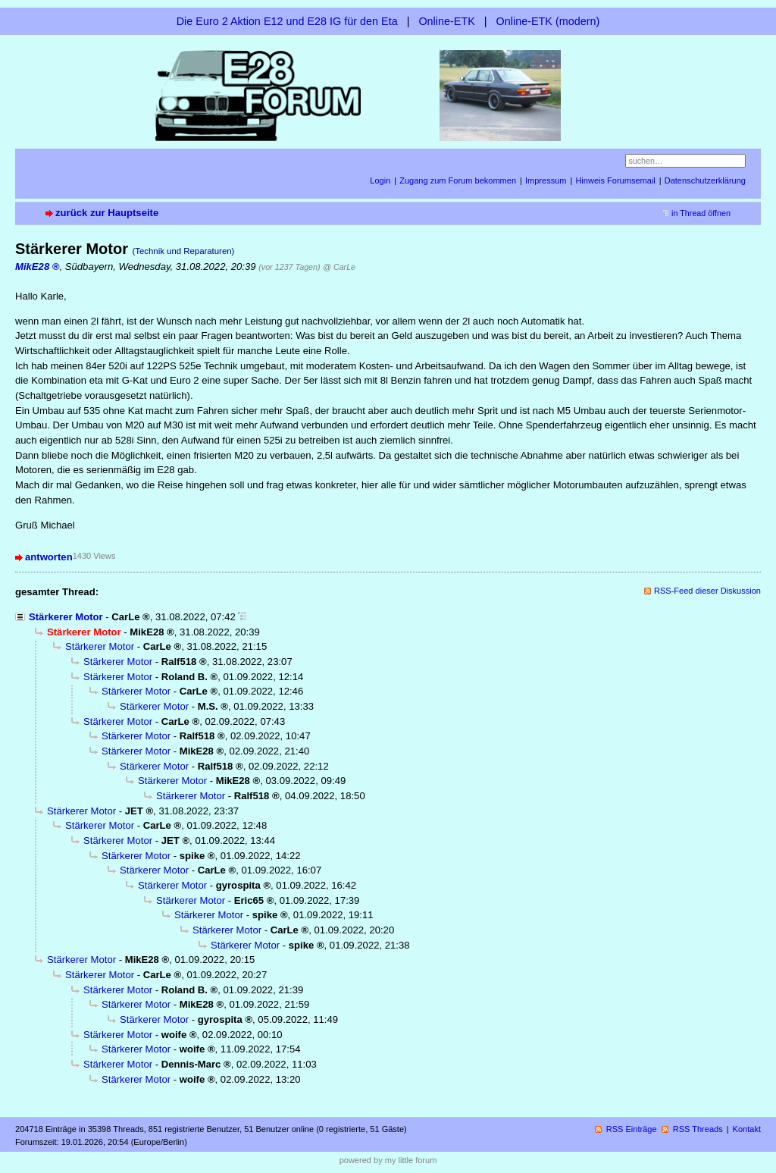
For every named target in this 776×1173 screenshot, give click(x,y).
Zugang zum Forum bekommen (457, 180)
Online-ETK (446, 21)
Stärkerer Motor (66, 617)
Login (380, 180)
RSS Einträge (631, 1129)
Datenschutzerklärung (705, 180)
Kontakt (747, 1129)
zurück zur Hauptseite (106, 212)
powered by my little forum (388, 1160)
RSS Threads (698, 1129)
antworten (49, 557)
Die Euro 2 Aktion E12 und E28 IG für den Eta (287, 21)
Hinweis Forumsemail (615, 180)
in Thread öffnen (701, 213)
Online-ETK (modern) (548, 21)
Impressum (546, 180)
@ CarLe (339, 266)
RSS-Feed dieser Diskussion (707, 590)
